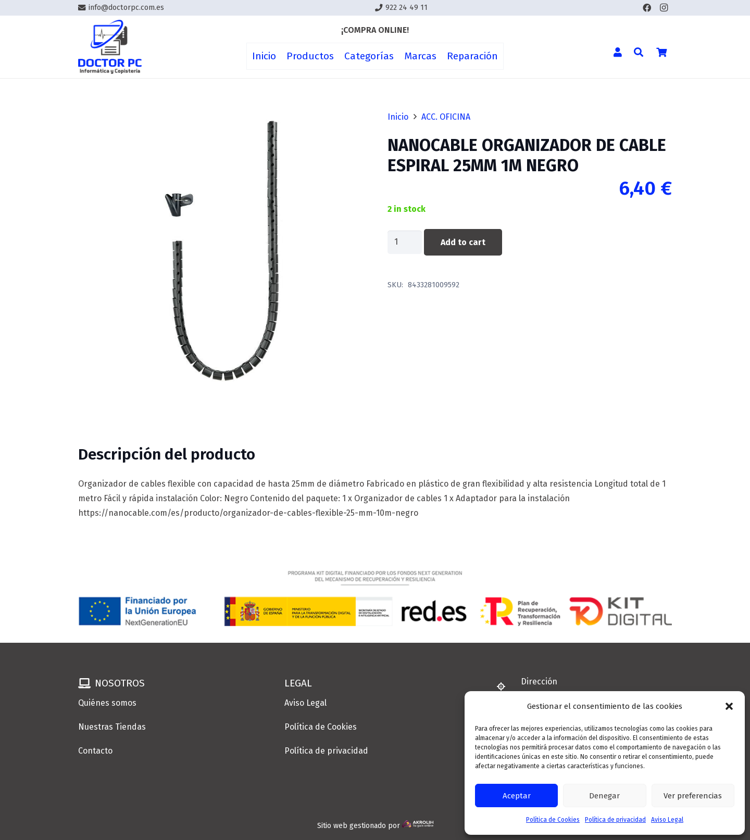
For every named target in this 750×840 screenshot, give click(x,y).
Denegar (604, 795)
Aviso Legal (667, 819)
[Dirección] (506, 686)
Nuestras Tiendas (112, 727)
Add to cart (463, 242)
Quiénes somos (107, 703)
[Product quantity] (405, 242)
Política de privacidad (615, 819)
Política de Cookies (553, 819)
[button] (729, 706)
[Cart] (661, 52)
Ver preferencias (693, 795)
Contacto (95, 751)
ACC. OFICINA (445, 117)
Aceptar (517, 795)
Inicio (398, 117)
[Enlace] (110, 47)
